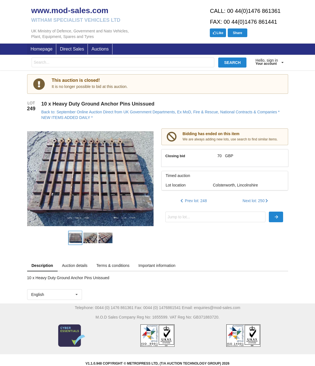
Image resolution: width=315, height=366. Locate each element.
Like (218, 33)
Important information (156, 265)
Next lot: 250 (256, 200)
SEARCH (232, 62)
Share (237, 33)
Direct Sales (72, 49)
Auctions (100, 49)
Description (42, 265)
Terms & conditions (113, 265)
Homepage (41, 49)
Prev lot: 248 (193, 200)
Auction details (75, 265)
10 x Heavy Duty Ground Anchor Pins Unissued (97, 104)
